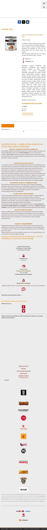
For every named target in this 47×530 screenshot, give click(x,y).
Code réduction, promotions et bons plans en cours (14, 301)
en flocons (40, 494)
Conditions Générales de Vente (15, 528)
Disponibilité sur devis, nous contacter (32, 103)
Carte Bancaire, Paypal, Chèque (23, 248)
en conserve (43, 494)
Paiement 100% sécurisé (23, 246)
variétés (22, 501)
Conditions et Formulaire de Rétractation (31, 528)
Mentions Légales (4, 528)
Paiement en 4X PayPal (24, 250)
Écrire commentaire (8, 125)
